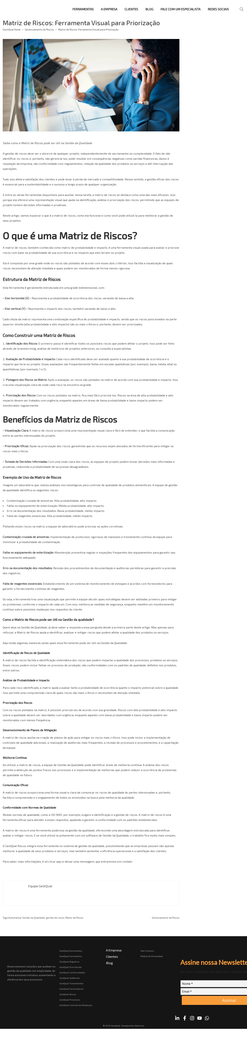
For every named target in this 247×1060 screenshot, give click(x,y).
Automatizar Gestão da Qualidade (26, 917)
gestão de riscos (16, 153)
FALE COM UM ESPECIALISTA (180, 9)
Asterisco (139, 1025)
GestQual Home (12, 29)
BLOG (149, 9)
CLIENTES (131, 9)
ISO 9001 (56, 814)
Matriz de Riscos (74, 917)
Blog (109, 963)
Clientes (112, 956)
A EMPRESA (109, 9)
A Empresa (114, 950)
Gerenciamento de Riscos (39, 29)
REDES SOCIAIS (218, 9)
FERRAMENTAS (83, 9)
